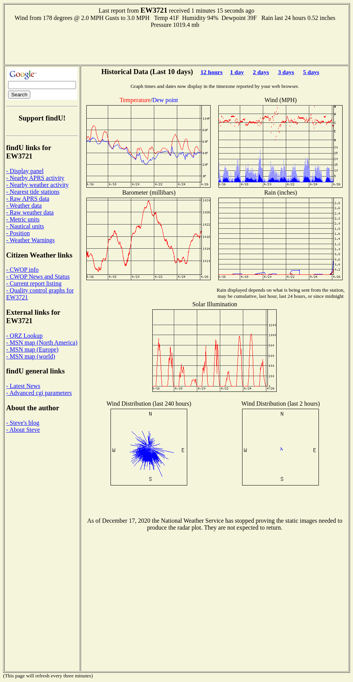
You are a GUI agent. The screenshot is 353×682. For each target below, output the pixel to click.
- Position (18, 233)
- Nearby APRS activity (35, 178)
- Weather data (24, 205)
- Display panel (25, 171)
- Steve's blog (22, 422)
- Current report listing (33, 283)
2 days (261, 72)
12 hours (211, 72)
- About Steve (23, 429)
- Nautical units (25, 226)
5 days (311, 72)
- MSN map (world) (30, 356)
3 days (286, 72)
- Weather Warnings (30, 240)
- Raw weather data (30, 212)
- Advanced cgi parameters (39, 393)
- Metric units (23, 219)
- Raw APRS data (27, 198)
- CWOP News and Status (38, 276)
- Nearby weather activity (37, 185)
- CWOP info (22, 269)
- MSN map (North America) (42, 342)
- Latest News (23, 386)
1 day (237, 72)
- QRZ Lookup (24, 335)
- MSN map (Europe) (32, 349)
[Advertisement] (176, 45)
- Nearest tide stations (32, 191)
